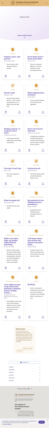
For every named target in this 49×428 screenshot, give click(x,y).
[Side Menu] (2, 3)
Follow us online (22, 388)
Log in (41, 3)
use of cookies (7, 424)
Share (19, 76)
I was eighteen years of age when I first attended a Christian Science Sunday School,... (12, 288)
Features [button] (11, 375)
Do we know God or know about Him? (35, 58)
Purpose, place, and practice (12, 58)
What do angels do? (12, 200)
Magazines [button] (12, 369)
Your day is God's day (12, 168)
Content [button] (11, 372)
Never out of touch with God (35, 130)
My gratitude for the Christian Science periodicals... (36, 202)
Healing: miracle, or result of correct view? (12, 131)
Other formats (20, 329)
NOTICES (31, 284)
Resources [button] (12, 378)
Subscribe (19, 350)
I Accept (41, 422)
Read (5, 76)
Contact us (24, 362)
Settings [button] (11, 380)
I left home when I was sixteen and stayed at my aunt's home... (35, 241)
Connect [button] (11, 367)
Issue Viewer (27, 348)
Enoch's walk (9, 93)
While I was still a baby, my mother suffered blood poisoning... (11, 241)
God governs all (34, 168)
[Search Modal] (46, 3)
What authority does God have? (36, 94)
